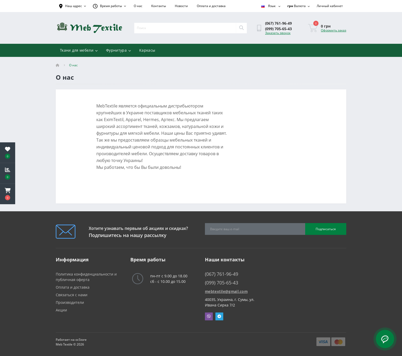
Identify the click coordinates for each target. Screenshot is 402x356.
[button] (7, 194)
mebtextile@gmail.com (226, 291)
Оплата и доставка (211, 6)
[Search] (241, 28)
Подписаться (326, 229)
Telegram (219, 316)
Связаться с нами (71, 294)
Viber (209, 316)
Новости (181, 6)
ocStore (81, 339)
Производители (70, 302)
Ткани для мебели (79, 50)
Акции (61, 310)
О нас (138, 6)
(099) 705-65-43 (278, 28)
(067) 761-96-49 (278, 23)
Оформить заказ (333, 30)
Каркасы (147, 50)
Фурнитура (118, 50)
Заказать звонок (278, 33)
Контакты (158, 6)
